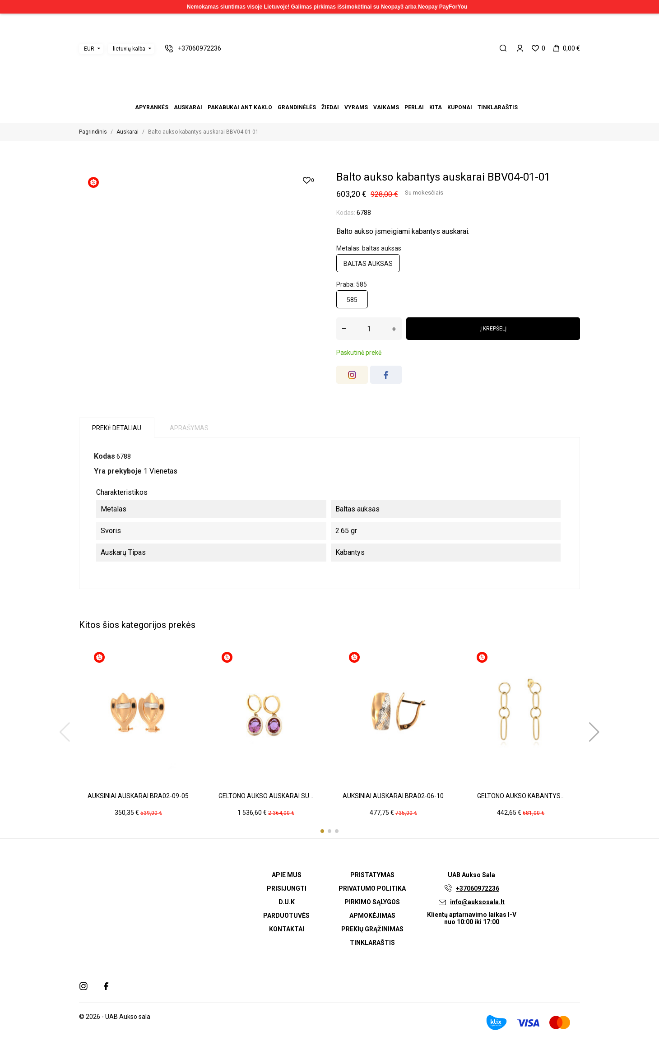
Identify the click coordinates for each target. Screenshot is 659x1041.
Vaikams (335, 95)
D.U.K (286, 902)
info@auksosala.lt (477, 902)
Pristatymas (372, 874)
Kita (345, 95)
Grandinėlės (318, 95)
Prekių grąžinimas (372, 929)
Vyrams (329, 95)
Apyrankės (302, 95)
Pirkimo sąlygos (372, 902)
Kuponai (351, 95)
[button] (322, 831)
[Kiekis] (369, 328)
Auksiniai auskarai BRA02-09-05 (138, 795)
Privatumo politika (372, 888)
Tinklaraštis (356, 95)
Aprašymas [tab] (189, 428)
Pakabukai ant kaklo (313, 95)
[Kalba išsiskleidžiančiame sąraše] (131, 49)
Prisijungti (286, 888)
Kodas (104, 456)
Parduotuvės (286, 915)
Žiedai (324, 95)
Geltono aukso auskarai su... (265, 795)
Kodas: (345, 212)
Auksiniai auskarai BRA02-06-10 (393, 795)
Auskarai (308, 95)
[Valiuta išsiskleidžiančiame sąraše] (91, 49)
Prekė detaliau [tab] (116, 428)
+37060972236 (477, 888)
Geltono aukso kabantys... (521, 795)
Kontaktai (286, 929)
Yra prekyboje (118, 471)
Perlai (340, 95)
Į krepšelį (493, 328)
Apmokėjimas (372, 915)
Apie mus (287, 874)
